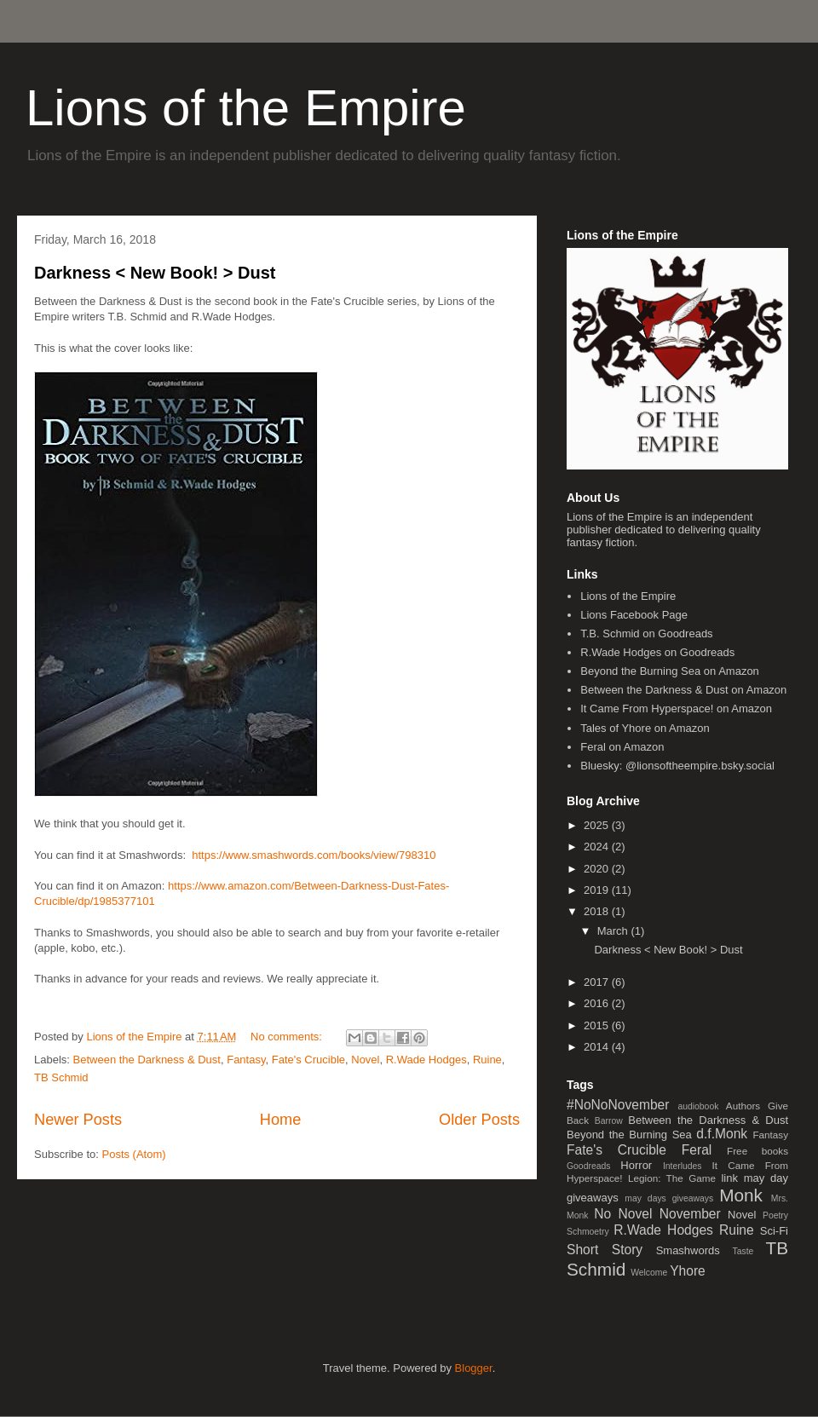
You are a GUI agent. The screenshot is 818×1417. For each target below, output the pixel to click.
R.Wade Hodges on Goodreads (657, 652)
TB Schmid (61, 1077)
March (614, 931)
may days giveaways (669, 1198)
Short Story (604, 1249)
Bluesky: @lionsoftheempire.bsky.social (677, 765)
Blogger (474, 1368)
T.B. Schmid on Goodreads (646, 633)
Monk (741, 1195)
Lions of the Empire (246, 107)
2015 (598, 1025)
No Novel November (657, 1214)
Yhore (688, 1271)
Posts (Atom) (134, 1154)
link (729, 1178)
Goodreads (588, 1166)
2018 (598, 911)
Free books (757, 1150)
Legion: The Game (672, 1178)
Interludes (682, 1166)
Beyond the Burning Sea (629, 1134)
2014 (598, 1046)
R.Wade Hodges (426, 1059)
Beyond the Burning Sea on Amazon (669, 671)
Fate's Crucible (308, 1059)
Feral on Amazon (622, 746)
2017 (598, 982)
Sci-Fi (774, 1230)
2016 (598, 1003)
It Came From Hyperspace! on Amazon (676, 708)
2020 (598, 868)
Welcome (649, 1272)
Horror (636, 1165)
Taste (743, 1251)
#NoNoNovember (618, 1104)
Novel (365, 1059)
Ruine (487, 1059)
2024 (598, 846)
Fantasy (246, 1059)
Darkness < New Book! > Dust (154, 272)
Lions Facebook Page (634, 614)
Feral (697, 1150)
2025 (598, 825)
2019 (598, 890)
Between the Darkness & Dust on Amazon (683, 689)
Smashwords (688, 1250)
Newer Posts (78, 1119)
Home (281, 1119)
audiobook (697, 1106)
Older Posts (479, 1119)
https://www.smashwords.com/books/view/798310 (313, 855)
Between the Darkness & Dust (147, 1059)
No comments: (288, 1036)
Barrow (609, 1121)
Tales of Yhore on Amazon (645, 728)
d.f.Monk (721, 1133)
